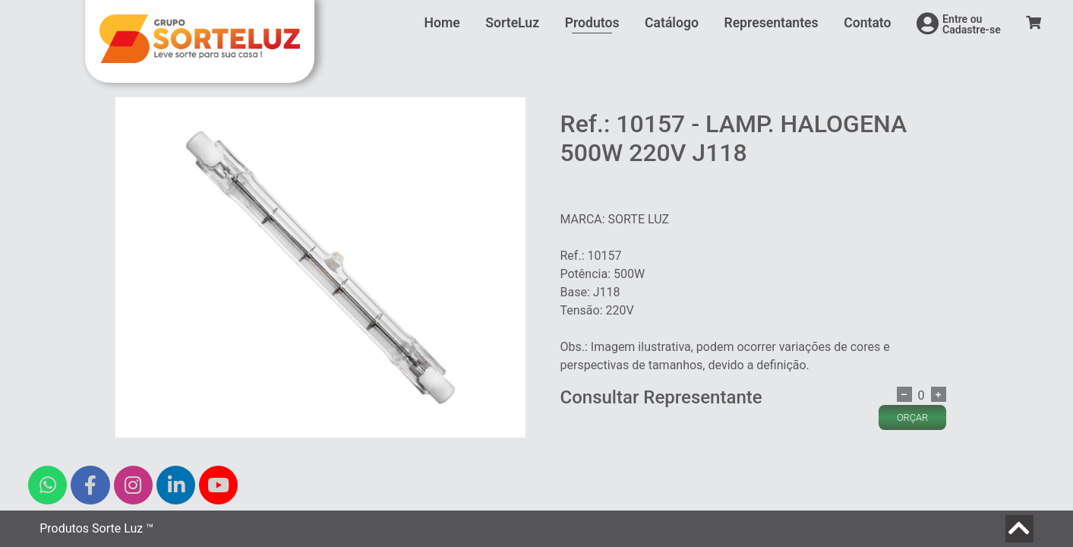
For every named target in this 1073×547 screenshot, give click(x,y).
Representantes (771, 22)
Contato (867, 22)
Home (442, 22)
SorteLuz (512, 22)
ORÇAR (912, 417)
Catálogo (672, 22)
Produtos (592, 22)
